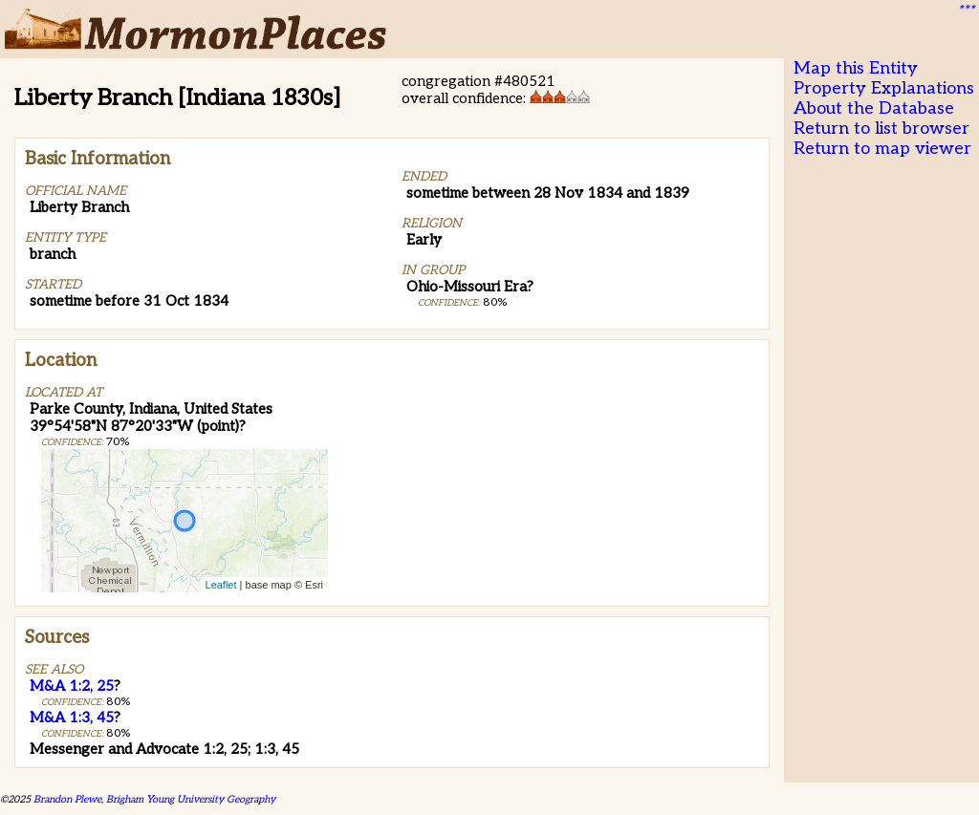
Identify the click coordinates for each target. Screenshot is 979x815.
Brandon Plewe (67, 799)
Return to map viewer (882, 149)
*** (965, 10)
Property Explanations (884, 88)
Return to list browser (881, 128)
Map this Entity (856, 68)
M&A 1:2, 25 (72, 686)
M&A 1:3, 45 (72, 717)
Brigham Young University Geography (190, 799)
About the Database (874, 108)
